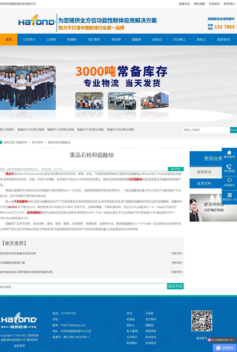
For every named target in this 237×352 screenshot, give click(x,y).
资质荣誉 (150, 331)
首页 (9, 39)
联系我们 (229, 3)
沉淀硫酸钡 (135, 179)
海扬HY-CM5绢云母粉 (60, 129)
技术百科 (37, 142)
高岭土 (201, 39)
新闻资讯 (223, 39)
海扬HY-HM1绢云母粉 (120, 129)
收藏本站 (184, 3)
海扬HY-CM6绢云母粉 (90, 129)
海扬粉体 (21, 142)
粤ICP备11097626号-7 (76, 337)
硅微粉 (72, 39)
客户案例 (132, 331)
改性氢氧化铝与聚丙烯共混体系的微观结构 (26, 272)
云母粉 (51, 39)
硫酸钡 (136, 39)
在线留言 (214, 3)
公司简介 (29, 39)
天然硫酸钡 (21, 201)
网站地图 (199, 3)
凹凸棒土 (179, 39)
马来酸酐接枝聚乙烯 (12, 262)
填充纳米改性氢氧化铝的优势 (18, 253)
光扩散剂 (94, 39)
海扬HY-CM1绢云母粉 (30, 129)
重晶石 (10, 173)
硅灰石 (157, 39)
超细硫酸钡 (34, 212)
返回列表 (176, 169)
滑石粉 (116, 39)
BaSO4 (12, 207)
